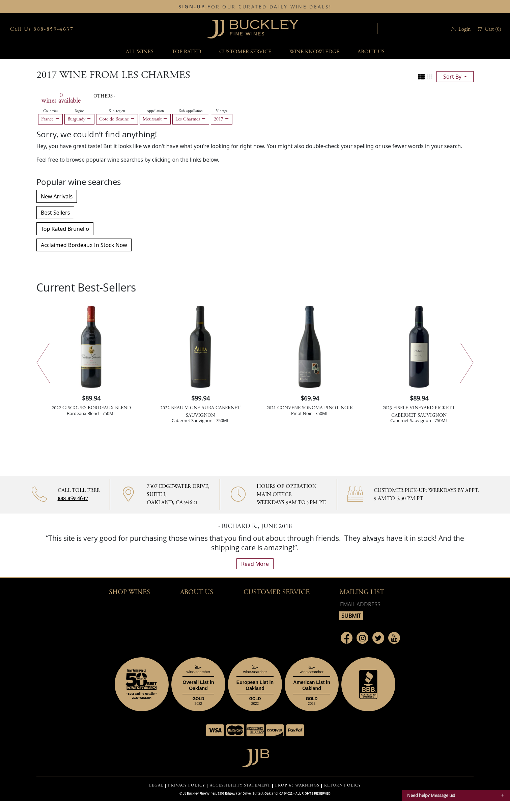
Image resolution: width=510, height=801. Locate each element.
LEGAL (156, 785)
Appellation (155, 111)
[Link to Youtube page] (394, 638)
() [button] (492, 29)
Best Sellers (55, 212)
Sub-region (117, 111)
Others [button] (103, 96)
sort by (453, 76)
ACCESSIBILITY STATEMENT (240, 785)
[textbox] (408, 28)
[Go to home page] (255, 756)
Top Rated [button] (186, 51)
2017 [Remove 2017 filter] (221, 119)
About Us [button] (371, 51)
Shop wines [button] (129, 592)
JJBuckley (252, 29)
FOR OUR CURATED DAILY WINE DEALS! (255, 7)
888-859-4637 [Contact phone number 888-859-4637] (73, 498)
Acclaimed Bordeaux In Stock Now (84, 245)
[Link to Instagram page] (362, 638)
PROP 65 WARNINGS (297, 785)
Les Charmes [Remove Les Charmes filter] (190, 119)
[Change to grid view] (429, 77)
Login (464, 29)
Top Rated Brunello (65, 228)
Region (80, 111)
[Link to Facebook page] (346, 638)
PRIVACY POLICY (186, 785)
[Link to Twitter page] (378, 638)
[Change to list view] (421, 77)
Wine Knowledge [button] (314, 51)
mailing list (362, 592)
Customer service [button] (245, 51)
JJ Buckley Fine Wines (199, 793)
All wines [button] (139, 51)
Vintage (221, 111)
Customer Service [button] (277, 592)
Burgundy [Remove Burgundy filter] (79, 119)
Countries (50, 111)
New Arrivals (57, 196)
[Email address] (370, 604)
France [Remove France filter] (50, 119)
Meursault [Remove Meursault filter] (155, 119)
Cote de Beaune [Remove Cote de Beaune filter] (117, 119)
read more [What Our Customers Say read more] (255, 564)
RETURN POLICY (342, 785)
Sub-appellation (191, 111)
